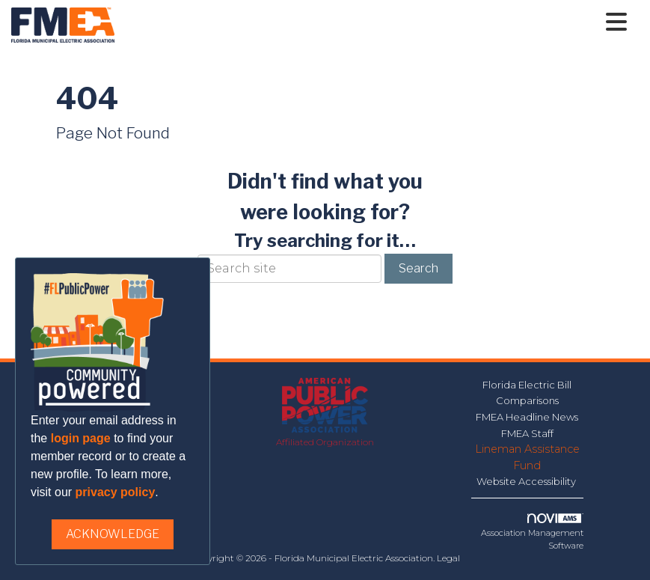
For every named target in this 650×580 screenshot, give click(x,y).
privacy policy (116, 492)
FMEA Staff (527, 433)
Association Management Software (532, 532)
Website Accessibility (527, 481)
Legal (448, 558)
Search (418, 268)
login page (81, 438)
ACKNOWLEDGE (112, 534)
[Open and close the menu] (375, 22)
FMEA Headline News (527, 417)
